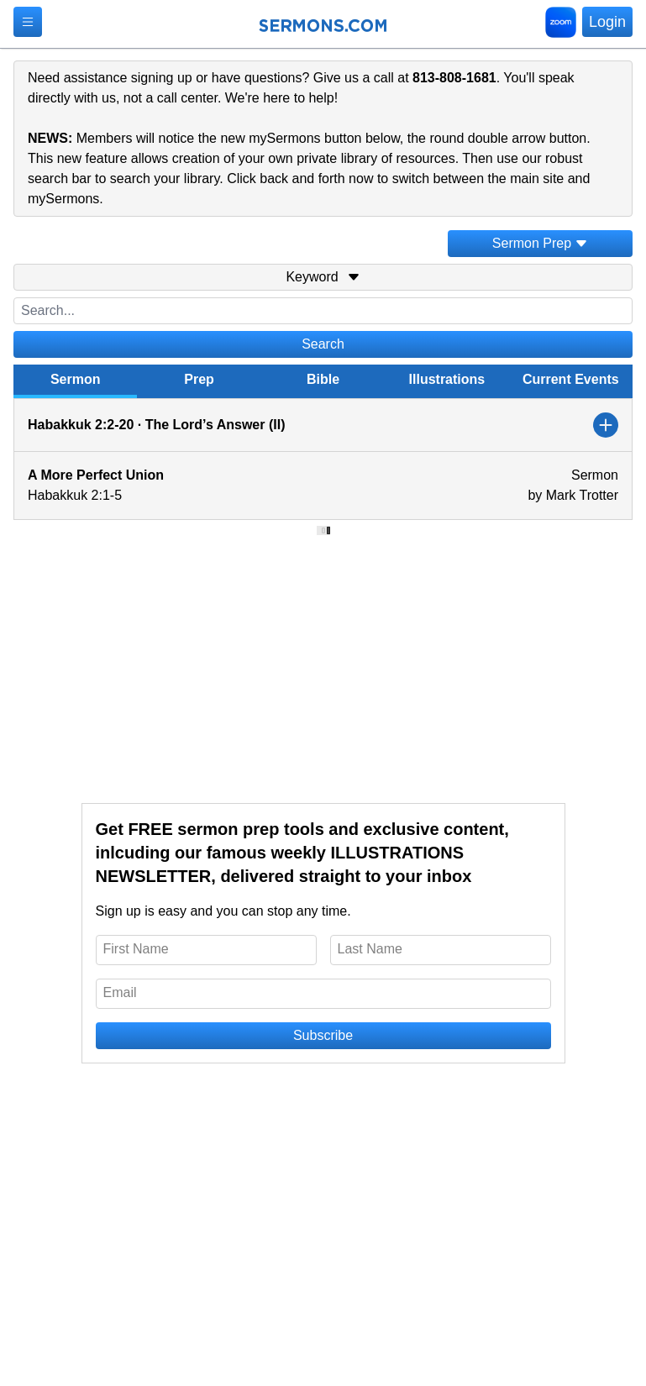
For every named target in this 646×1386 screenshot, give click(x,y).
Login (607, 21)
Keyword (323, 277)
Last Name (370, 949)
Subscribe (323, 1035)
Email (120, 992)
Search (323, 344)
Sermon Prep (540, 243)
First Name (136, 949)
